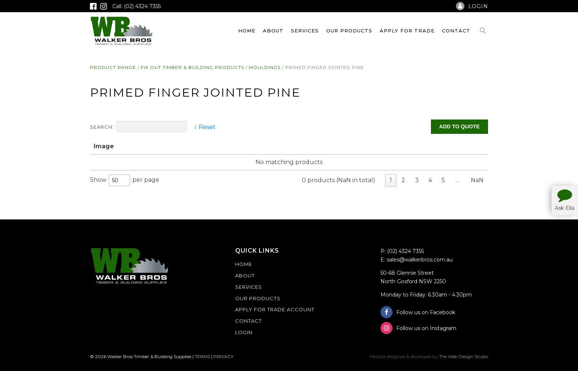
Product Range (113, 67)
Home (246, 31)
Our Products (349, 31)
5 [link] (443, 180)
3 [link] (417, 180)
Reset (207, 127)
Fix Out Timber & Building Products (192, 67)
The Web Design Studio (463, 356)
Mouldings (265, 67)
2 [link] (403, 180)
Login (244, 332)
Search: (138, 127)
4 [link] (430, 180)
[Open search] (483, 30)
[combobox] (119, 180)
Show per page (124, 180)
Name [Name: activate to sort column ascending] (130, 146)
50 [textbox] (115, 180)
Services (305, 31)
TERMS (202, 356)
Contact (456, 31)
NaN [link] (477, 180)
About (273, 31)
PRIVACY (223, 356)
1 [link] (391, 180)
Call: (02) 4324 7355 (136, 6)
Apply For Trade (407, 31)
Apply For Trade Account (274, 309)
